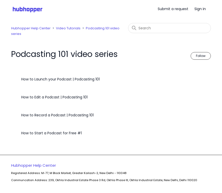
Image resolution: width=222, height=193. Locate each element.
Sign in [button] (200, 8)
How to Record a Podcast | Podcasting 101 (57, 115)
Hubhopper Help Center (31, 28)
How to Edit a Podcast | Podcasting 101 (54, 97)
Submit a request (173, 8)
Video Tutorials (68, 28)
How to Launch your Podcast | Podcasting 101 (60, 79)
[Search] (169, 28)
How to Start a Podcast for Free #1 (51, 133)
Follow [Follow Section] (201, 56)
